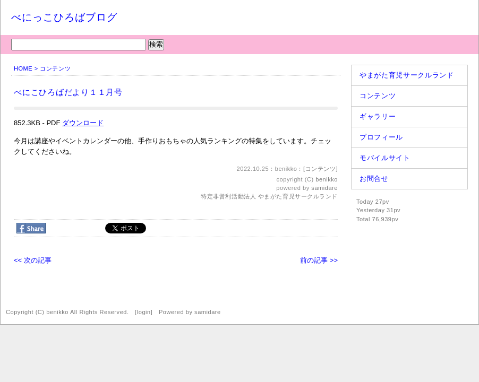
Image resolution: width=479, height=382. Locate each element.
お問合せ (374, 179)
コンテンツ (55, 68)
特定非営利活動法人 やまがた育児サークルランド (269, 196)
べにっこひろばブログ (64, 17)
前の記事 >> (319, 260)
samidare (324, 188)
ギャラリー (378, 116)
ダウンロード (83, 123)
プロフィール (381, 137)
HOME (23, 68)
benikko (326, 179)
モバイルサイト (385, 158)
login (144, 312)
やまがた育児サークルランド (407, 75)
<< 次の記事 (33, 260)
